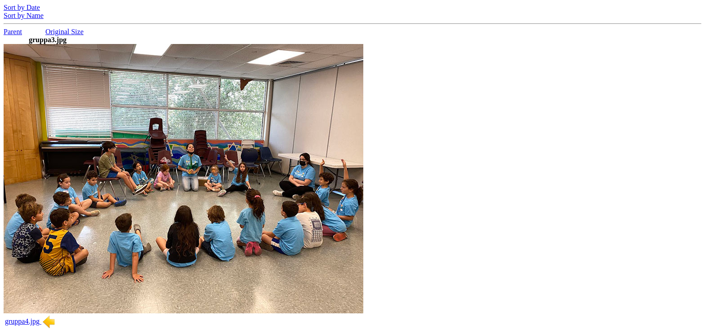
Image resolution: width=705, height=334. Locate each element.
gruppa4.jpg (30, 321)
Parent (13, 31)
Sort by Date (22, 7)
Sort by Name (24, 15)
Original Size (64, 31)
